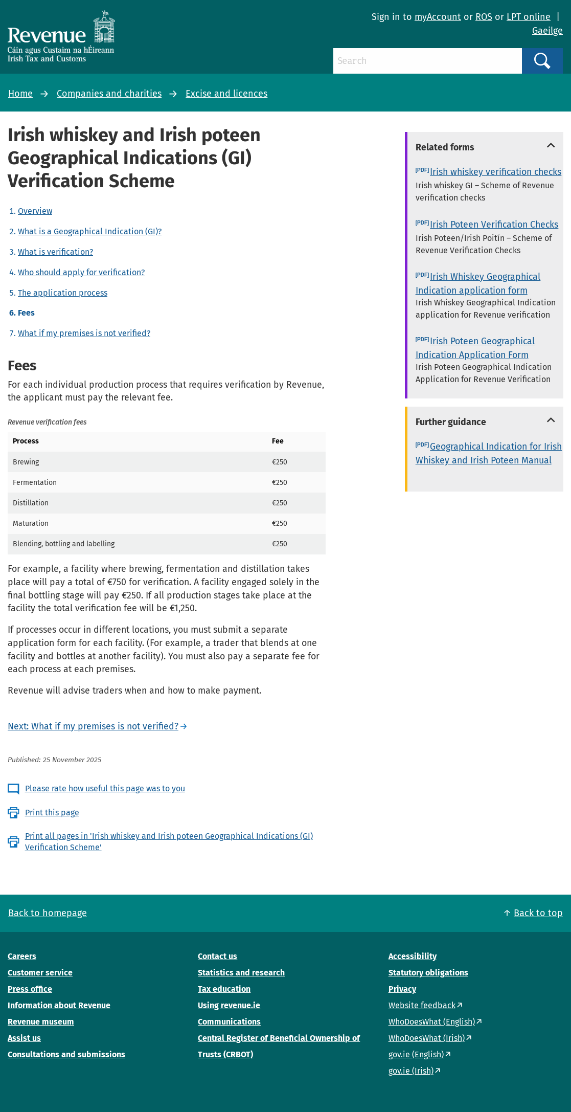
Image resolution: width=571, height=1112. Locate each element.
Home (20, 93)
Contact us (217, 956)
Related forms (445, 147)
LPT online (529, 17)
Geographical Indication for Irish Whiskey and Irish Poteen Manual (489, 453)
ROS (483, 17)
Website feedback (422, 1005)
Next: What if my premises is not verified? (93, 726)
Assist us (24, 1038)
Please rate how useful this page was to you (105, 788)
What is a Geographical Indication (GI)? (90, 231)
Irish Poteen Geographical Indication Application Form (475, 348)
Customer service (40, 972)
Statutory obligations (428, 972)
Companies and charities (109, 93)
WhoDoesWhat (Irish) (427, 1038)
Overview (35, 211)
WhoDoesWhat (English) (432, 1022)
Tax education (224, 989)
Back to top (538, 913)
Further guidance (451, 422)
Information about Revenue (59, 1005)
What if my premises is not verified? (84, 333)
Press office (30, 989)
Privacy (402, 989)
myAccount (438, 17)
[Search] (427, 61)
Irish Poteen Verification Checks (494, 224)
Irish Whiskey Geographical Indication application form (478, 283)
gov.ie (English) (416, 1054)
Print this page (52, 812)
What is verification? (55, 252)
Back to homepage (47, 913)
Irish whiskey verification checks (495, 171)
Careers (22, 956)
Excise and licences (226, 93)
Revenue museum (41, 1022)
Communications (229, 1022)
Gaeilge (547, 30)
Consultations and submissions (66, 1054)
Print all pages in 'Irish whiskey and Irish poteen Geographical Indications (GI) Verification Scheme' (169, 841)
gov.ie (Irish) (411, 1071)
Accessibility (413, 956)
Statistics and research (241, 972)
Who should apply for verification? (81, 272)
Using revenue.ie (229, 1005)
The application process (62, 293)
